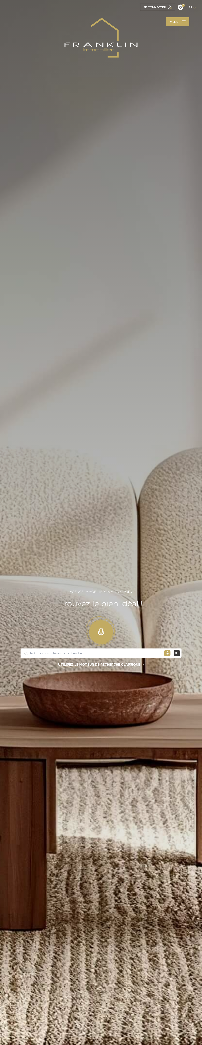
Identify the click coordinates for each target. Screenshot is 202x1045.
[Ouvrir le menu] (177, 21)
